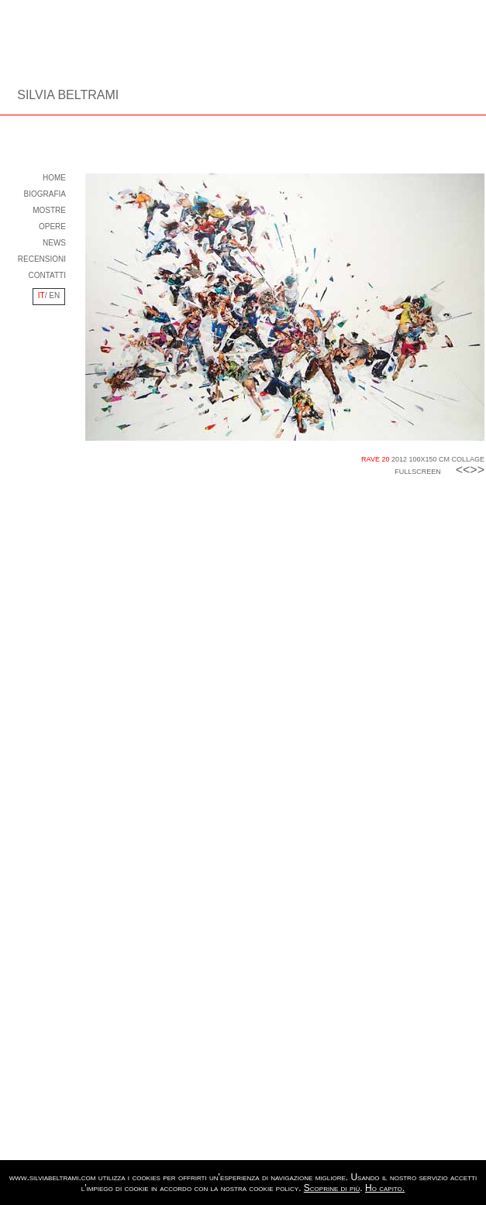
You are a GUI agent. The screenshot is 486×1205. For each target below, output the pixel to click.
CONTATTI (47, 275)
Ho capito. (385, 1188)
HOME (54, 177)
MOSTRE (49, 210)
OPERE (52, 226)
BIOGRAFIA (45, 194)
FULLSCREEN (418, 471)
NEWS (54, 243)
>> (477, 469)
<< (459, 469)
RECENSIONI (42, 259)
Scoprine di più (332, 1188)
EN (53, 295)
